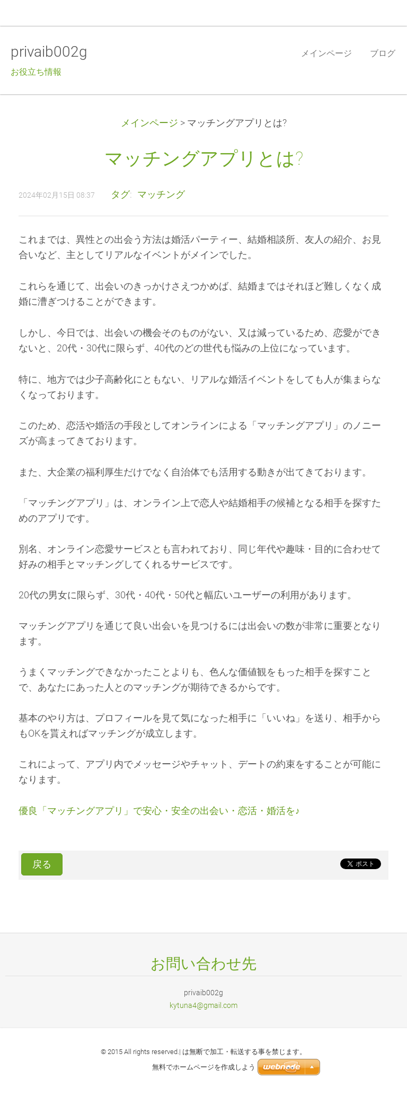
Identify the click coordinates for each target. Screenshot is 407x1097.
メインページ (149, 123)
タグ (120, 194)
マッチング (161, 194)
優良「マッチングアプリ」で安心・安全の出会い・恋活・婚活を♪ (159, 811)
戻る (41, 864)
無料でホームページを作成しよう (203, 1067)
